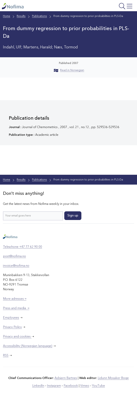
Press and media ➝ (16, 308)
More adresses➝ (14, 298)
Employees (11, 317)
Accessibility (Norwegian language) (27, 346)
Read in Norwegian (69, 70)
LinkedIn (38, 385)
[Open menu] (110, 6)
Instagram (54, 385)
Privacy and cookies (17, 336)
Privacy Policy (12, 327)
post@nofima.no (14, 256)
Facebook (71, 385)
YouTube (98, 385)
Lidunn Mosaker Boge (113, 378)
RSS (5, 355)
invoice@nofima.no (16, 265)
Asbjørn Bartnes (65, 378)
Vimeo (84, 385)
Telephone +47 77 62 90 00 (22, 247)
